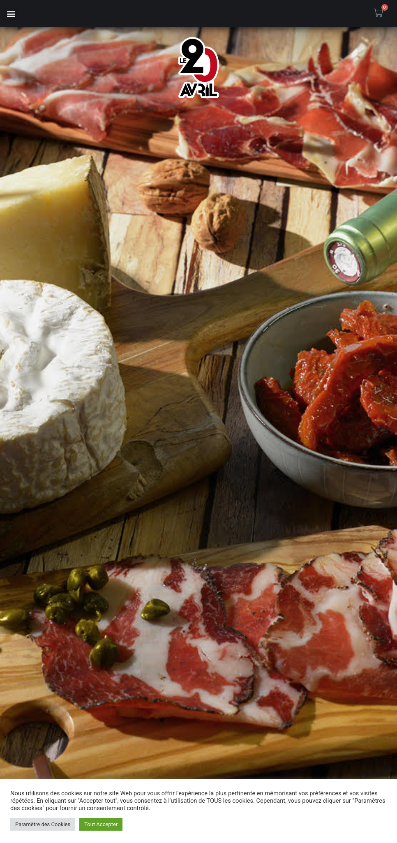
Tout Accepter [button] (101, 824)
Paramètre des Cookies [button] (42, 824)
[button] (11, 13)
